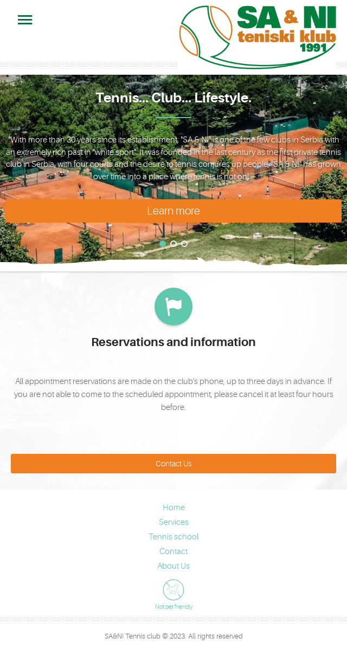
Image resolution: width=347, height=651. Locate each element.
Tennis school (173, 537)
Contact (173, 551)
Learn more (173, 211)
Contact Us (173, 463)
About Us (173, 566)
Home (174, 507)
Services (174, 522)
